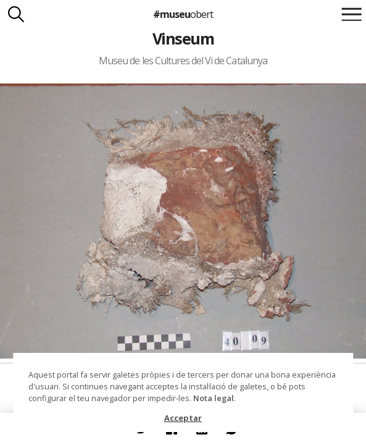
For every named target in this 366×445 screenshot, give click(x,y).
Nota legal (213, 398)
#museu (183, 14)
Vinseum (183, 38)
